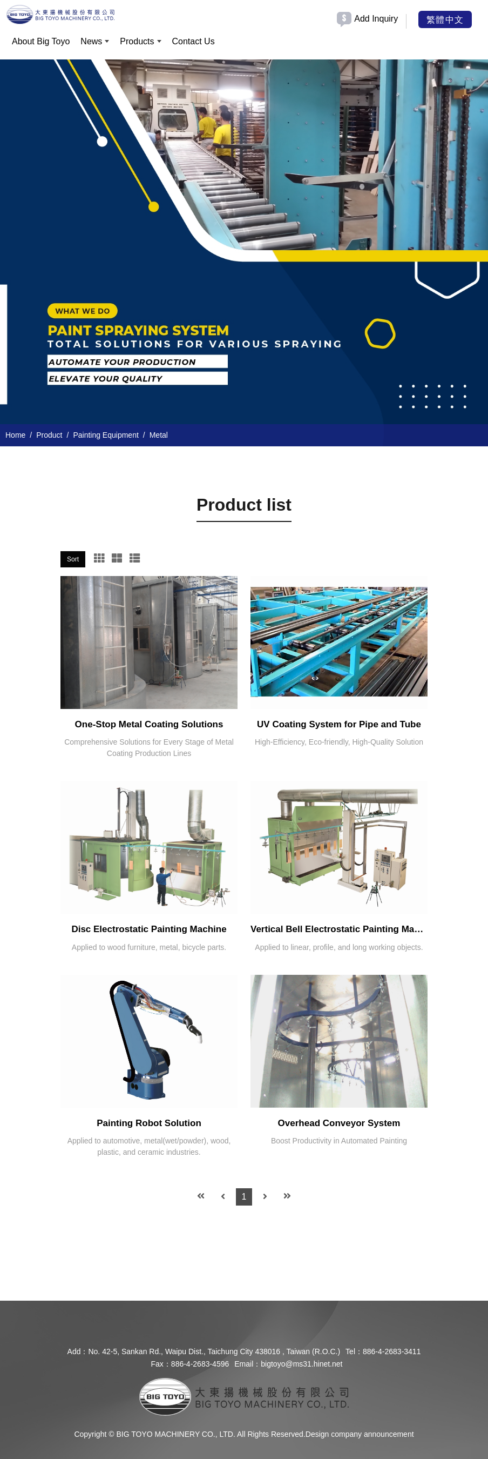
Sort (73, 559)
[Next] (265, 1197)
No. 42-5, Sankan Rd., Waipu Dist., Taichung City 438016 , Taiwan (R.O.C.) (214, 1351)
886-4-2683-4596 (200, 1364)
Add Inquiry (376, 18)
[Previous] (223, 1197)
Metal (159, 435)
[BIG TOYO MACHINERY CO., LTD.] (60, 14)
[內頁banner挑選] (244, 242)
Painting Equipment (105, 435)
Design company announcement (360, 1434)
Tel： (354, 1351)
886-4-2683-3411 (392, 1351)
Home (15, 435)
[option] (244, 242)
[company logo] (243, 1396)
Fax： (161, 1364)
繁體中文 (445, 18)
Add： (78, 1351)
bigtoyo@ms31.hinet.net (301, 1364)
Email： (247, 1364)
